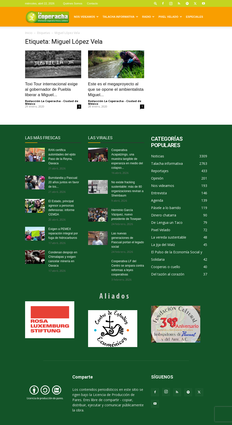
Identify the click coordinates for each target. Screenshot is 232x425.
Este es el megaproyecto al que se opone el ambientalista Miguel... (116, 89)
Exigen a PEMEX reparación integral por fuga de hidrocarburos (63, 233)
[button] (155, 3)
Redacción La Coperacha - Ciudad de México (51, 102)
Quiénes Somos (72, 3)
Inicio (28, 33)
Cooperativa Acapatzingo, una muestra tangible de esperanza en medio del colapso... (127, 158)
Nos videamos (86, 16)
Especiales (194, 16)
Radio (148, 16)
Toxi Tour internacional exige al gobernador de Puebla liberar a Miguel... (51, 89)
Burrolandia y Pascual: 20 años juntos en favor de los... (63, 182)
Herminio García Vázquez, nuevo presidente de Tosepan (126, 214)
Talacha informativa (120, 16)
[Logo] (47, 17)
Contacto (92, 3)
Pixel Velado (170, 16)
